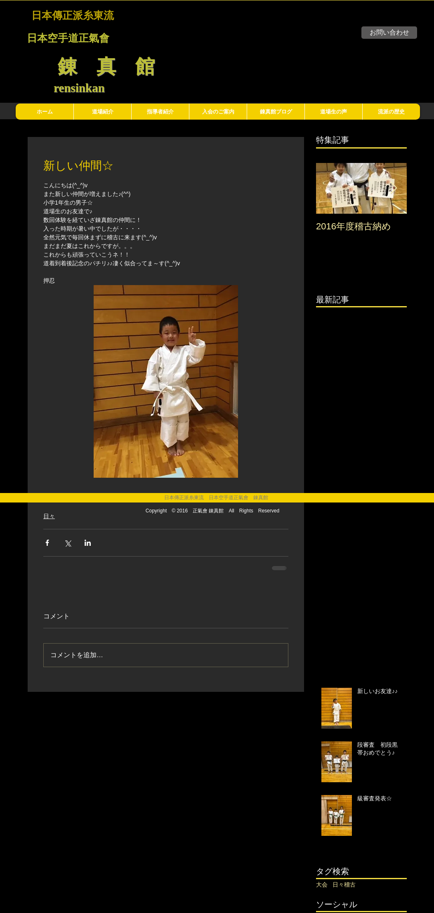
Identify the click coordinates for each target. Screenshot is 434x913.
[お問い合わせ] (389, 32)
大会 (322, 884)
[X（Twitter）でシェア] (67, 543)
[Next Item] (393, 188)
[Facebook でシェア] (47, 543)
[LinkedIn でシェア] (88, 543)
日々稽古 (344, 884)
